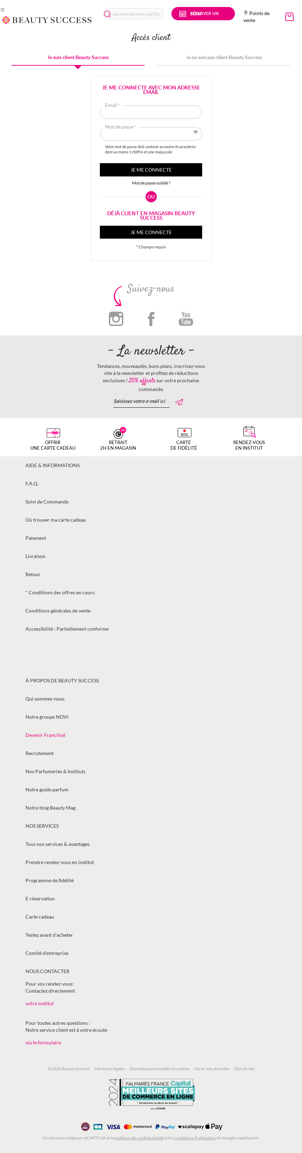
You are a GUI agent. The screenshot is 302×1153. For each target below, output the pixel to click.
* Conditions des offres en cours (60, 592)
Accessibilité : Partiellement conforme (67, 629)
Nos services (42, 826)
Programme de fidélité (49, 880)
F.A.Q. (31, 483)
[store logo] (47, 20)
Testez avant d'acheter (49, 935)
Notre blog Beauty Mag (50, 808)
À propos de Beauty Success (62, 680)
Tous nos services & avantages (57, 844)
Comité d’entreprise (46, 953)
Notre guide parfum (46, 789)
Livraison (35, 556)
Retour (32, 574)
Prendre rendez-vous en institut (59, 862)
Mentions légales (110, 1068)
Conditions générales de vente (57, 611)
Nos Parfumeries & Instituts (55, 771)
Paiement (35, 538)
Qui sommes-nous (45, 699)
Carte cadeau (39, 917)
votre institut (39, 1003)
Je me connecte (151, 232)
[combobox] (133, 13)
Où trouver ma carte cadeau (55, 520)
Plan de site (244, 1068)
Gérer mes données (211, 1068)
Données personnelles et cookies (159, 1068)
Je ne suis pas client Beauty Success (224, 57)
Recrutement (39, 753)
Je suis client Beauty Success (78, 57)
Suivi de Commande (46, 502)
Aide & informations (52, 465)
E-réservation (40, 898)
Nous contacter (47, 971)
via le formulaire (43, 1042)
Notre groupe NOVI (46, 717)
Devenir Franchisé (45, 735)
